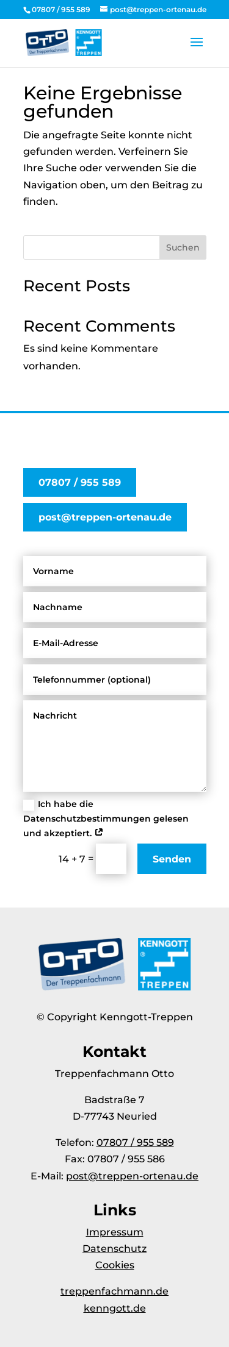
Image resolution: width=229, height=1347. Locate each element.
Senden (172, 859)
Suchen (183, 247)
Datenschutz (114, 1248)
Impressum (115, 1232)
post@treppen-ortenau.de (105, 517)
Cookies (114, 1265)
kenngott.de (115, 1308)
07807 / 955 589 (79, 482)
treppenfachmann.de (114, 1291)
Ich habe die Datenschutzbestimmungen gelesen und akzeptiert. (106, 818)
